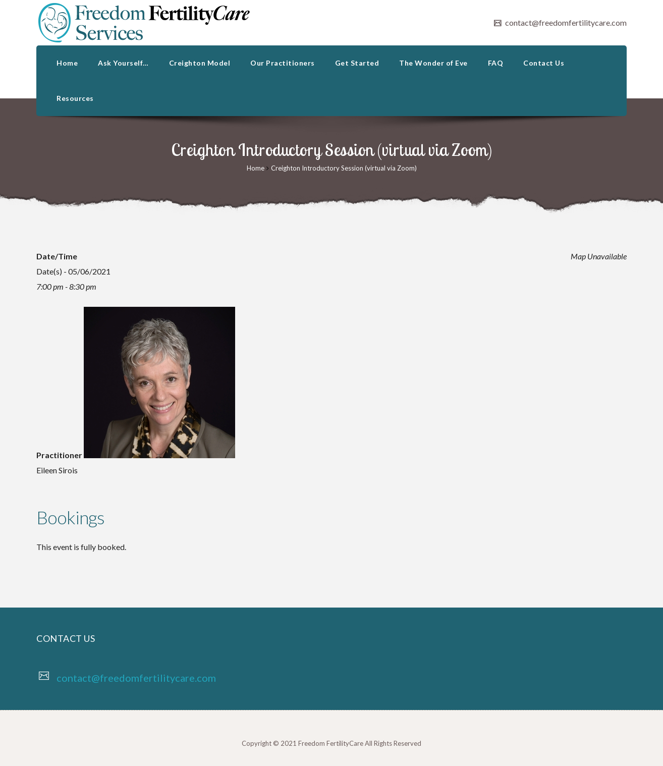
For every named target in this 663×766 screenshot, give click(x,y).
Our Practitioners (282, 63)
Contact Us (543, 63)
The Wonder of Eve (433, 63)
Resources (75, 98)
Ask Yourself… (123, 63)
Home (67, 63)
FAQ (496, 63)
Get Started (357, 63)
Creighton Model (200, 63)
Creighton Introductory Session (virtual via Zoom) (344, 168)
